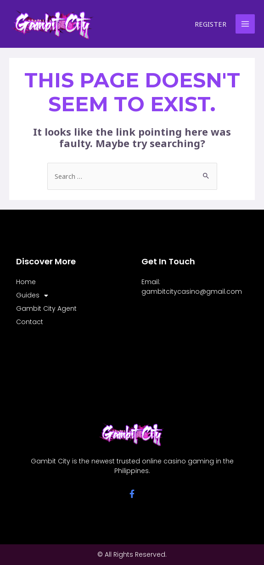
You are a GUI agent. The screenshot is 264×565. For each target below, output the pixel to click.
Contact (29, 321)
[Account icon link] (211, 24)
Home (26, 281)
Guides (32, 295)
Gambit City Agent (46, 308)
